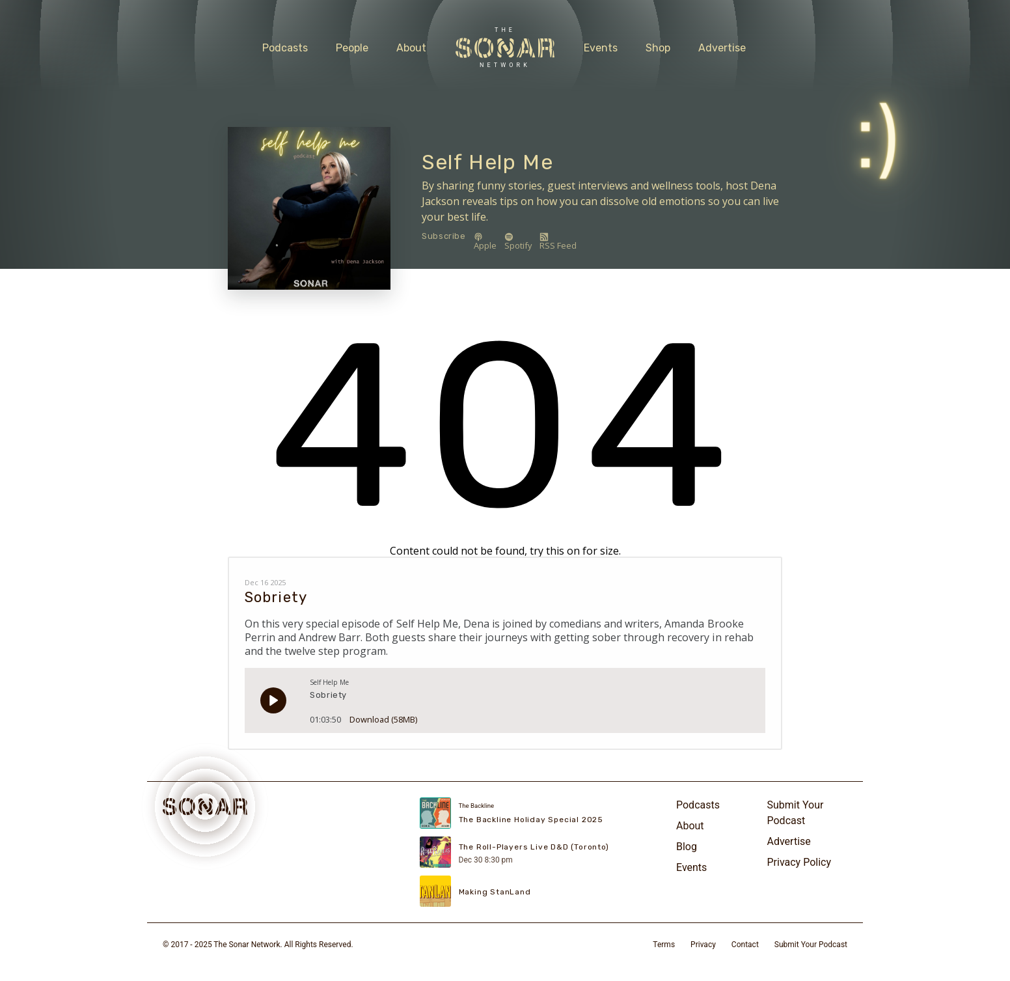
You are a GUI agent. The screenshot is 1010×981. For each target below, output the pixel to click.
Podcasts (285, 48)
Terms (664, 944)
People (352, 48)
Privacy (703, 944)
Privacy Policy (799, 862)
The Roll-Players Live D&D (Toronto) (534, 846)
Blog (686, 846)
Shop (658, 48)
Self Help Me (487, 162)
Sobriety (276, 597)
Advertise (722, 48)
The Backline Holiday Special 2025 (531, 819)
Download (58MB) (383, 715)
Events (601, 48)
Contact (745, 944)
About (411, 48)
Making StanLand (495, 891)
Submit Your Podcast (795, 813)
